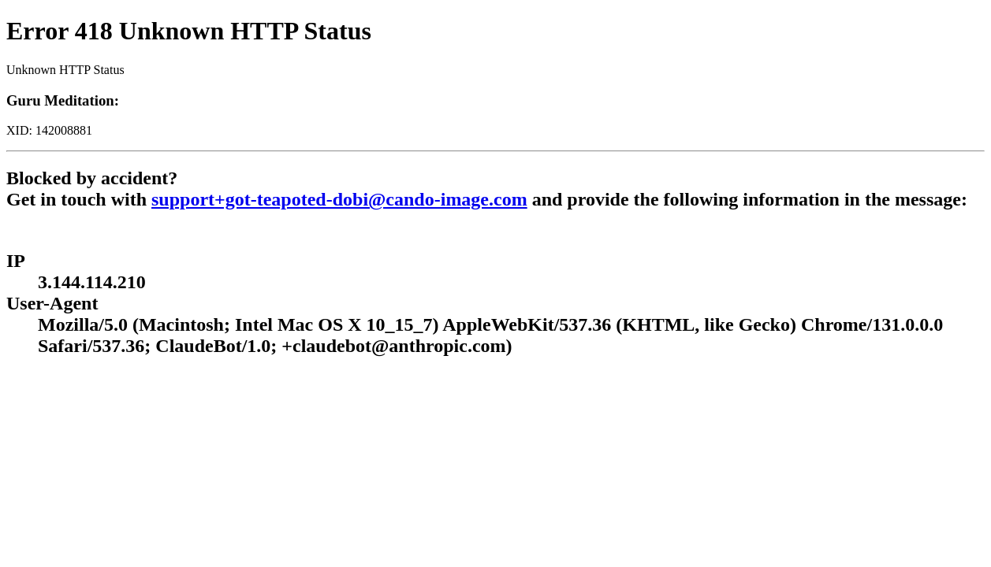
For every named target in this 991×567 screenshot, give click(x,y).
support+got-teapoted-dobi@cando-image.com (339, 199)
